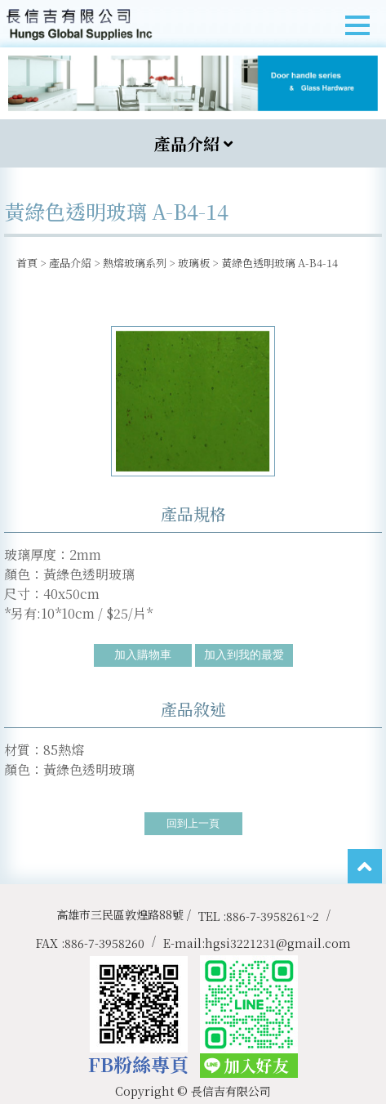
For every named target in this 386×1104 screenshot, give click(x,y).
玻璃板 (194, 262)
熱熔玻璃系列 (134, 262)
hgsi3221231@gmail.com (278, 943)
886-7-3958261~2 (272, 916)
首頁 (27, 262)
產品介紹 (70, 262)
